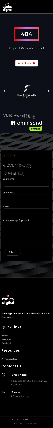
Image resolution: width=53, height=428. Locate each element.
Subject (26, 209)
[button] (4, 91)
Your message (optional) (26, 231)
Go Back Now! (26, 63)
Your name (26, 182)
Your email (26, 195)
